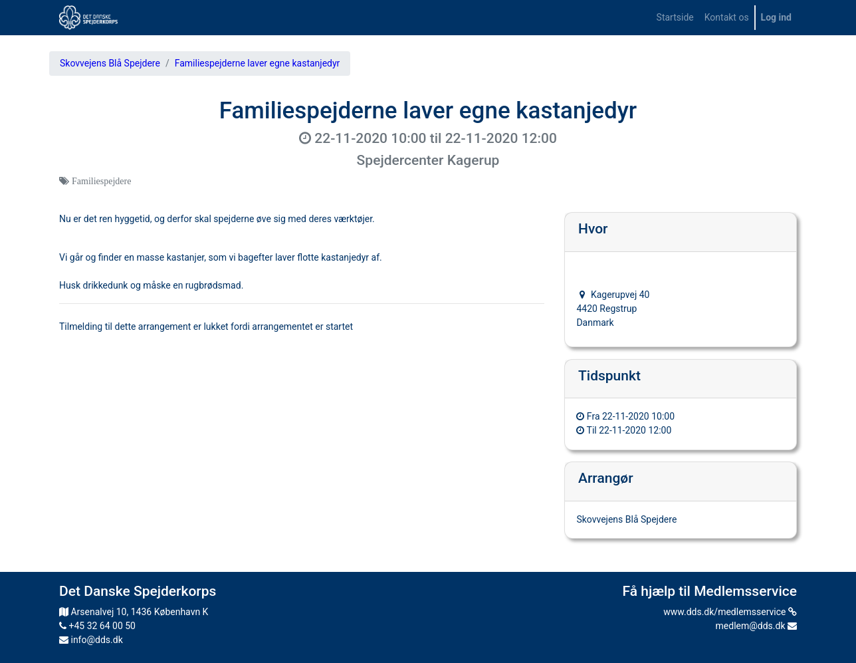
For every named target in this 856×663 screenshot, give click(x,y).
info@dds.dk (91, 639)
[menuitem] (675, 17)
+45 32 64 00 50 (97, 625)
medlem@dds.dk (756, 625)
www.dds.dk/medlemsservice (730, 611)
